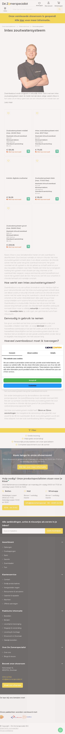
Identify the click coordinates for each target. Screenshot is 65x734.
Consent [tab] (12, 353)
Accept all (32, 380)
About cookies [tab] (32, 353)
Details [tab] (53, 353)
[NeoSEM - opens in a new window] (53, 347)
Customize (32, 385)
